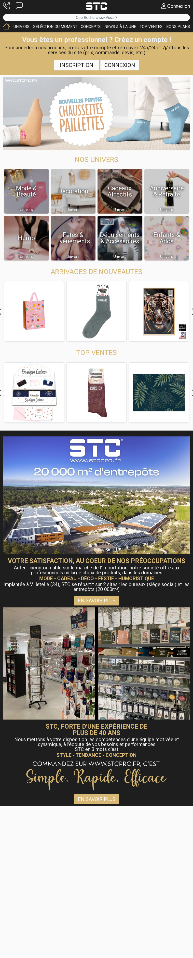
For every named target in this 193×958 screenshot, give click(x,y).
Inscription (76, 65)
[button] (6, 6)
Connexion (119, 65)
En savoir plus (96, 601)
